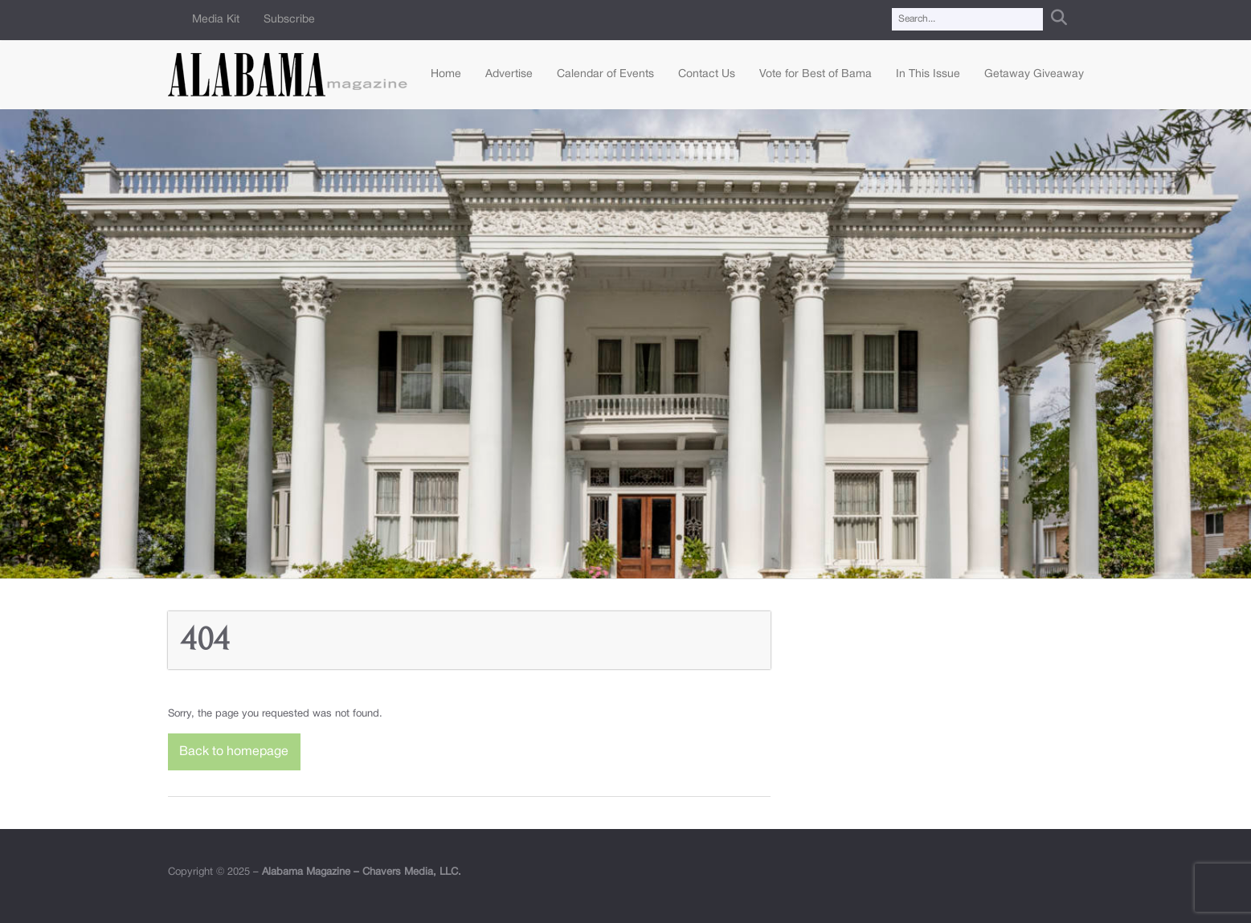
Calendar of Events (605, 74)
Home (446, 74)
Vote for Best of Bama (815, 74)
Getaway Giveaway (1034, 74)
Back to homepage (233, 752)
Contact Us (706, 74)
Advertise (509, 74)
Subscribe (289, 19)
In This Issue (928, 74)
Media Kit (215, 19)
